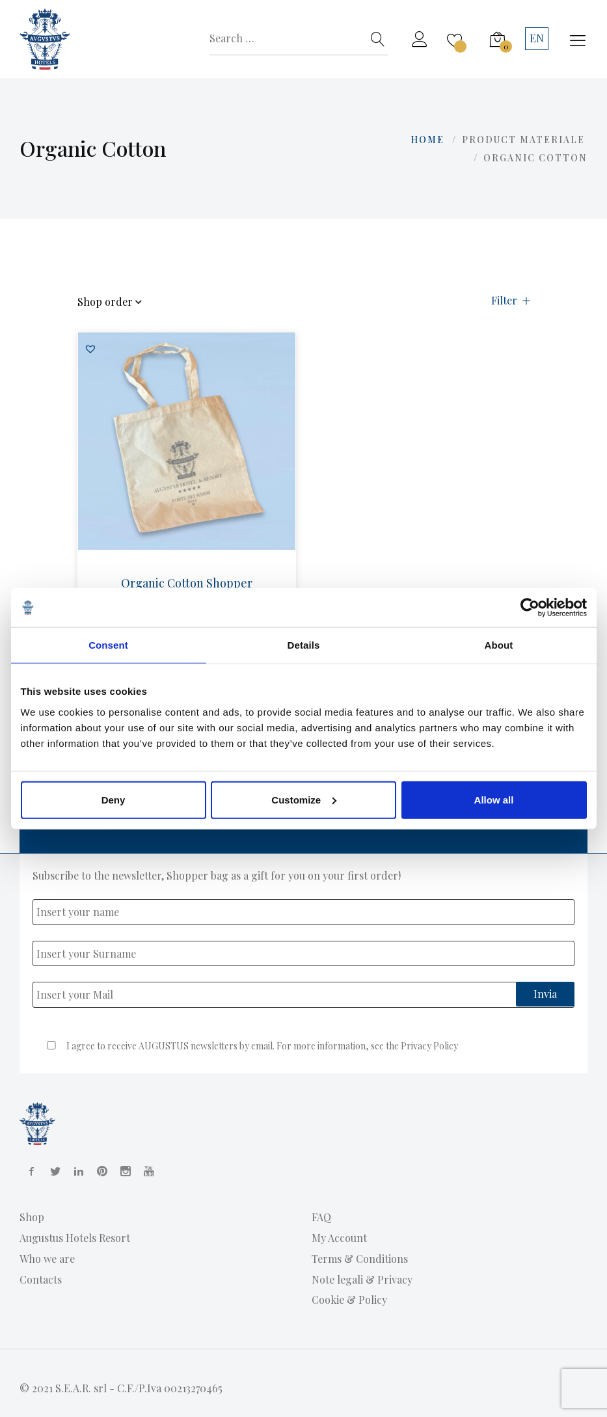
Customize (303, 799)
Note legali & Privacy (362, 1279)
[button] (90, 349)
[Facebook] (29, 1171)
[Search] (378, 39)
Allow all (494, 799)
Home (427, 139)
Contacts (41, 1279)
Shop (32, 1217)
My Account (339, 1238)
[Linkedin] (76, 1171)
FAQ (321, 1217)
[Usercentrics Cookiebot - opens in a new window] (530, 607)
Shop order (109, 302)
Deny (113, 799)
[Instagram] (123, 1171)
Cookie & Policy (349, 1299)
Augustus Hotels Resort (75, 1238)
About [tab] (499, 645)
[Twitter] (52, 1171)
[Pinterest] (99, 1171)
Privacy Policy (429, 1046)
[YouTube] (146, 1171)
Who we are (47, 1258)
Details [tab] (304, 645)
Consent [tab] (108, 645)
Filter (510, 301)
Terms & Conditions (360, 1258)
